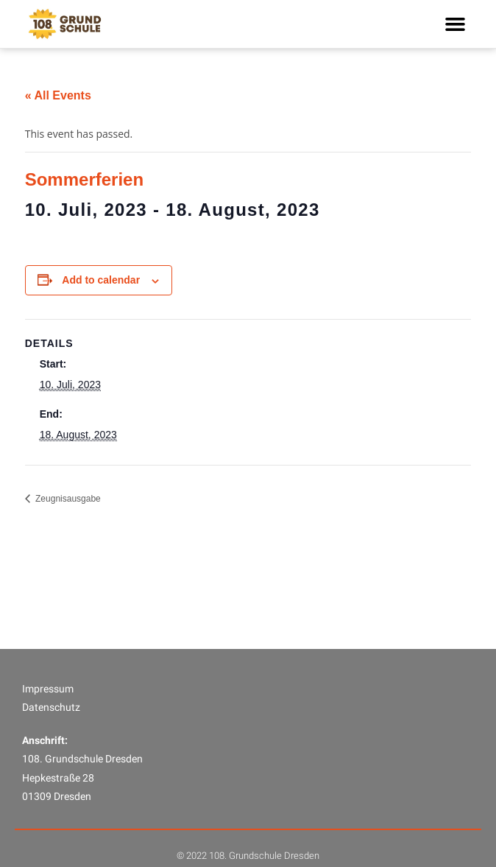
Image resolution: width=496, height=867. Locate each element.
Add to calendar (101, 280)
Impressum (48, 723)
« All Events (58, 95)
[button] (455, 24)
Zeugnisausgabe (67, 499)
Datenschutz (51, 742)
